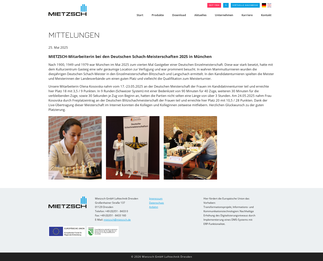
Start (140, 15)
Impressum (155, 198)
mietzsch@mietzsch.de (117, 219)
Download (179, 15)
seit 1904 (214, 5)
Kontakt (266, 15)
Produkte (158, 15)
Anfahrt (153, 207)
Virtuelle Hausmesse (245, 5)
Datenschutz (156, 203)
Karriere (247, 15)
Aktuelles (200, 15)
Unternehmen (224, 15)
